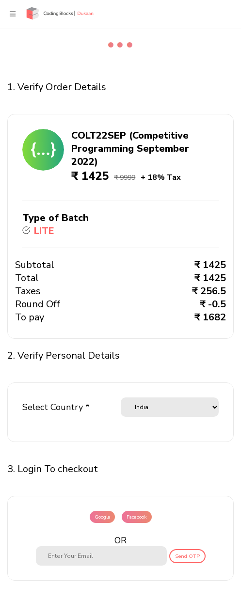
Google (102, 517)
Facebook (137, 517)
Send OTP (187, 556)
